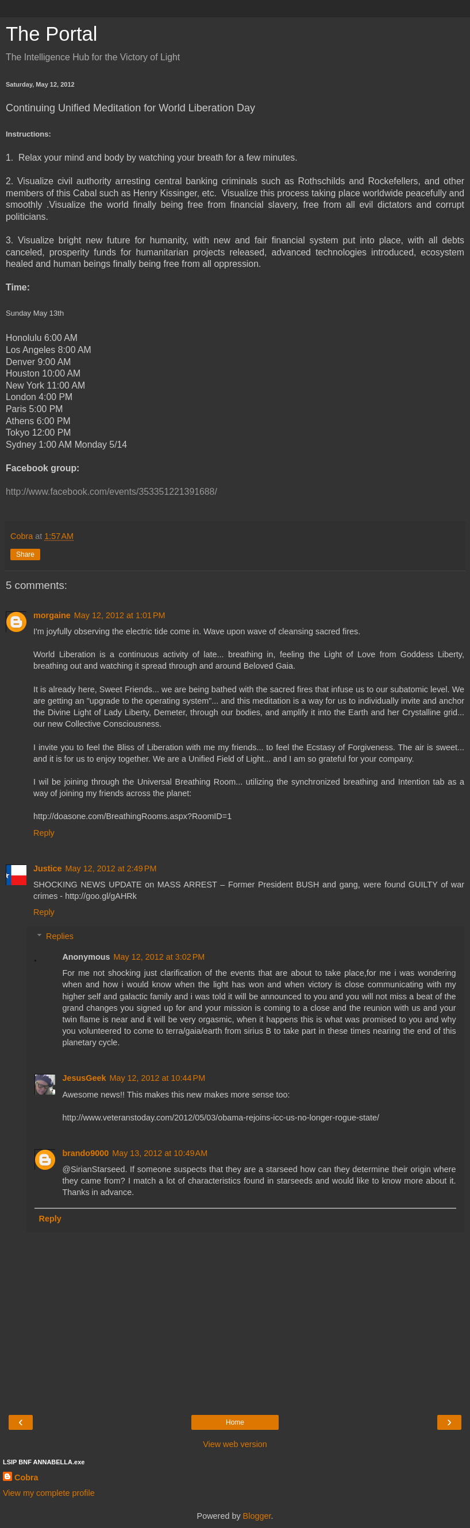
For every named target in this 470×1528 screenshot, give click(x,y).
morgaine (52, 615)
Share (25, 554)
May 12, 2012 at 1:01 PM (119, 615)
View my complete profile (49, 1493)
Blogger (257, 1516)
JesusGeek (84, 1078)
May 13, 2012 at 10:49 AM (159, 1153)
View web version (235, 1444)
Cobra (26, 1477)
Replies (60, 936)
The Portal (51, 34)
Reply (44, 832)
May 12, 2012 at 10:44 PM (157, 1078)
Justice (47, 868)
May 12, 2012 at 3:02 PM (159, 956)
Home (235, 1422)
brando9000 (85, 1153)
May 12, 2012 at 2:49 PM (111, 868)
